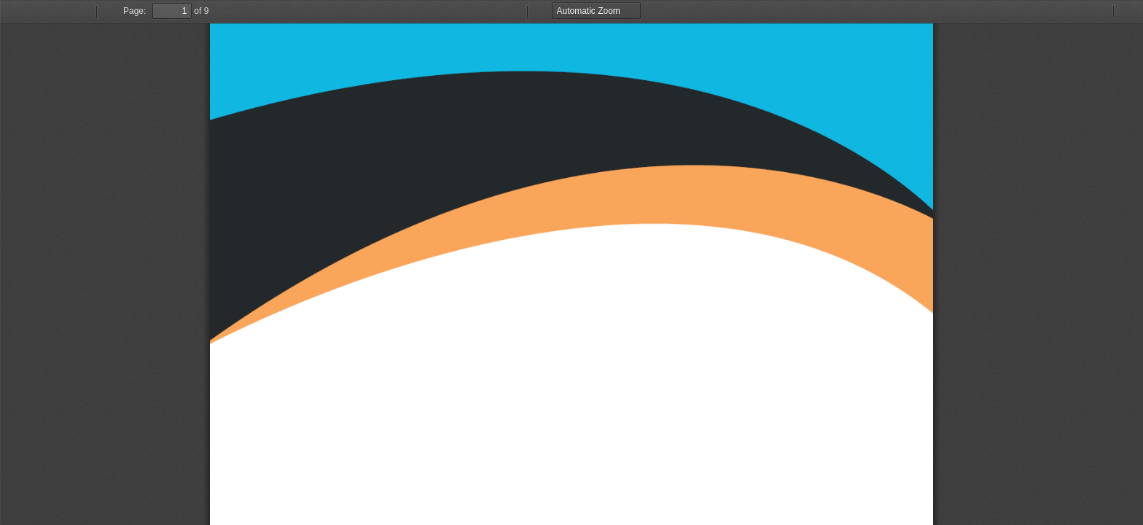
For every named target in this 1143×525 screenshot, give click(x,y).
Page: (134, 11)
